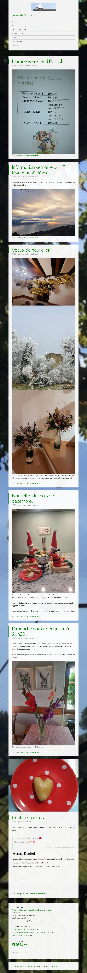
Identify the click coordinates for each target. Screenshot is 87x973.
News (21, 155)
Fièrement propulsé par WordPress (23, 966)
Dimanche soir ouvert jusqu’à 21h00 (40, 631)
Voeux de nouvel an (31, 250)
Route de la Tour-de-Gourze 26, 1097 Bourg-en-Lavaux (31, 910)
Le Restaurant (17, 42)
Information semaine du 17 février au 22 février (38, 170)
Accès (14, 25)
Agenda (21, 894)
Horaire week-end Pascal (37, 61)
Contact (15, 46)
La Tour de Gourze (19, 29)
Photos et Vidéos (18, 33)
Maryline (30, 822)
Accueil (14, 21)
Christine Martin (32, 65)
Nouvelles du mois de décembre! (33, 498)
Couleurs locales (28, 818)
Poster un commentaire (31, 155)
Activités (15, 37)
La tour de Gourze (22, 15)
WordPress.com (53, 966)
